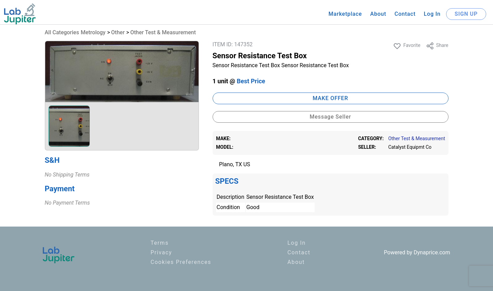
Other (118, 32)
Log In (432, 14)
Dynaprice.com (432, 252)
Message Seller (330, 116)
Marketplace (345, 14)
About (378, 14)
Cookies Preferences (181, 262)
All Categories (62, 32)
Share (437, 46)
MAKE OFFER (330, 98)
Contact (405, 14)
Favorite (406, 46)
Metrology (93, 32)
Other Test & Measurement (163, 32)
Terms (160, 243)
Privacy (161, 252)
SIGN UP (466, 14)
